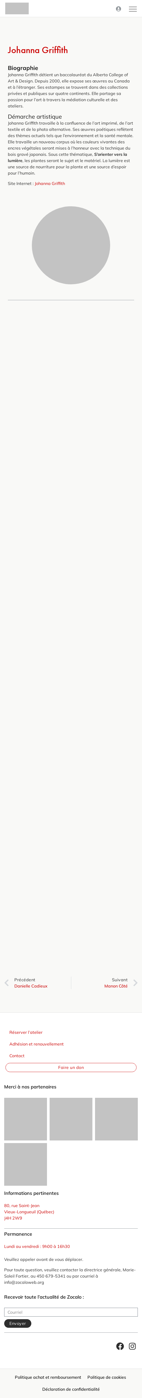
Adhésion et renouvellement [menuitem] (36, 1044)
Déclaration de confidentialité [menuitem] (71, 1389)
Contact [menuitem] (17, 1055)
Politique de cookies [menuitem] (106, 1377)
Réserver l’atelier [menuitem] (26, 1032)
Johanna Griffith (50, 183)
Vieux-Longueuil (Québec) (29, 1211)
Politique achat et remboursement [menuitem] (48, 1377)
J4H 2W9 (13, 1218)
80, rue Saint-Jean (21, 1205)
